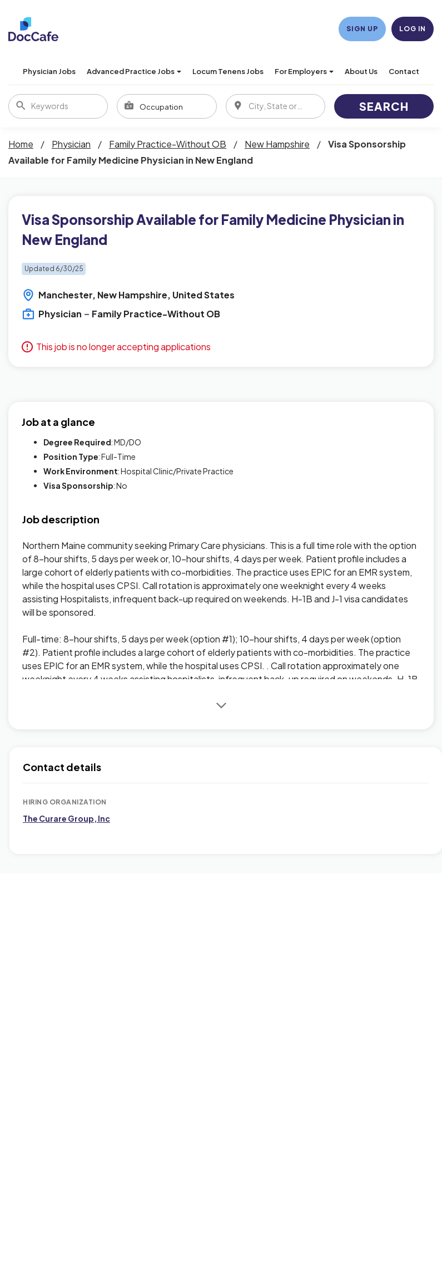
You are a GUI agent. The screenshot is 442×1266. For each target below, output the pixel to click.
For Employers (304, 71)
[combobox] (166, 106)
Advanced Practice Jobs (134, 71)
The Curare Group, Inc (66, 818)
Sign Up (362, 28)
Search (384, 106)
